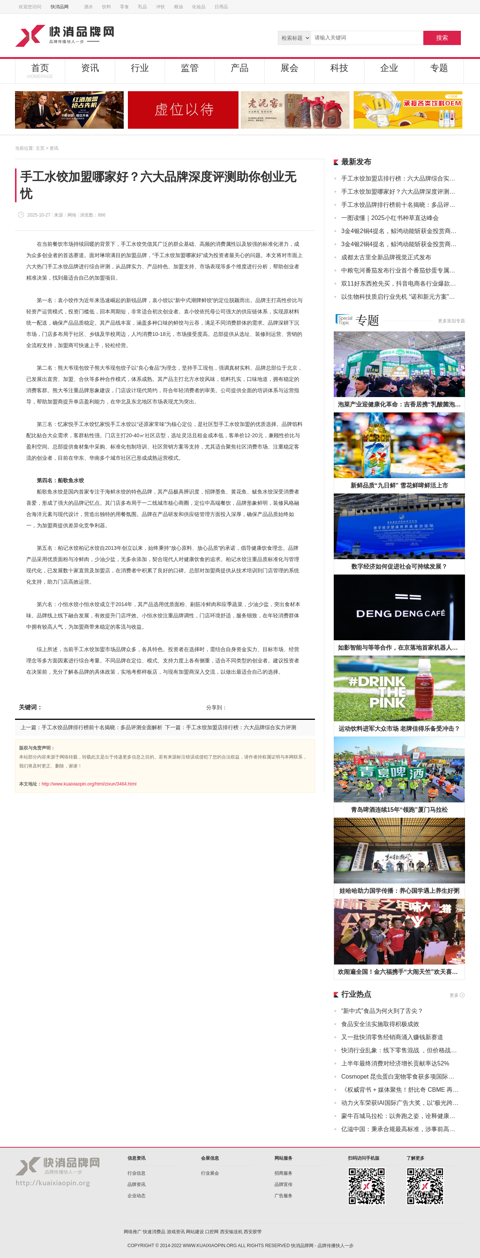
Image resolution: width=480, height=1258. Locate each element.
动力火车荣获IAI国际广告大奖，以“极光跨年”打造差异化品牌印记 (400, 1103)
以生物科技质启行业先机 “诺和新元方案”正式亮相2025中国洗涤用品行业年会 (400, 296)
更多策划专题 (451, 321)
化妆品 (199, 6)
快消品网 (62, 6)
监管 (190, 68)
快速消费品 (154, 1231)
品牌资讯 (137, 1184)
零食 (124, 6)
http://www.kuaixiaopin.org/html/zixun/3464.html (89, 784)
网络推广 (133, 1231)
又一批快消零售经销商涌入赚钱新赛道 (392, 1037)
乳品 (142, 6)
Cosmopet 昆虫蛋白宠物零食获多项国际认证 (400, 1076)
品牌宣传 (283, 1184)
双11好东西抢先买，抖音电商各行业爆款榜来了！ (400, 283)
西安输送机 (231, 1231)
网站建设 (195, 1231)
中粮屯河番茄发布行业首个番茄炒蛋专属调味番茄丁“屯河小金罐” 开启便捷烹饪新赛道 (400, 270)
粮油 (178, 6)
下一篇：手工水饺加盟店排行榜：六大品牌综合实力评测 (230, 727)
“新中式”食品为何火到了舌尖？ (382, 1011)
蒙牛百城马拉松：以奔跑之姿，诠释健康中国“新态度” (400, 1116)
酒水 (88, 6)
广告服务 (283, 1195)
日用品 (221, 6)
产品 (240, 68)
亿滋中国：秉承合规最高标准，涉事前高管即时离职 (400, 1129)
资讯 (90, 68)
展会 (289, 68)
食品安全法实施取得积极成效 (380, 1024)
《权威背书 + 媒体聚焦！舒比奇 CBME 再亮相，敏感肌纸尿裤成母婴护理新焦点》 (400, 1089)
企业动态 (137, 1195)
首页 (40, 71)
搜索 (442, 38)
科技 (339, 68)
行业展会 (210, 1173)
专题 (439, 68)
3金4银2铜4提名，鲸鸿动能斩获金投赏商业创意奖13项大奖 (400, 231)
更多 (454, 995)
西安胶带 (253, 1231)
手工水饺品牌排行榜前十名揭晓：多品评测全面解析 (400, 205)
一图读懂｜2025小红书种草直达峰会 (390, 218)
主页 (40, 148)
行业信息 (137, 1173)
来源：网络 (65, 215)
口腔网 (212, 1231)
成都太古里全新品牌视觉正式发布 (386, 257)
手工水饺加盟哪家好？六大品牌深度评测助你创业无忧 (400, 191)
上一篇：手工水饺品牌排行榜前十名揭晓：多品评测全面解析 (91, 727)
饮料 (106, 6)
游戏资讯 (176, 1231)
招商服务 (283, 1173)
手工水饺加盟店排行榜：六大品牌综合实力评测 (400, 178)
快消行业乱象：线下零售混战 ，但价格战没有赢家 (400, 1050)
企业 (389, 68)
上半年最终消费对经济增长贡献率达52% (395, 1063)
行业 (140, 68)
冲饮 (160, 6)
